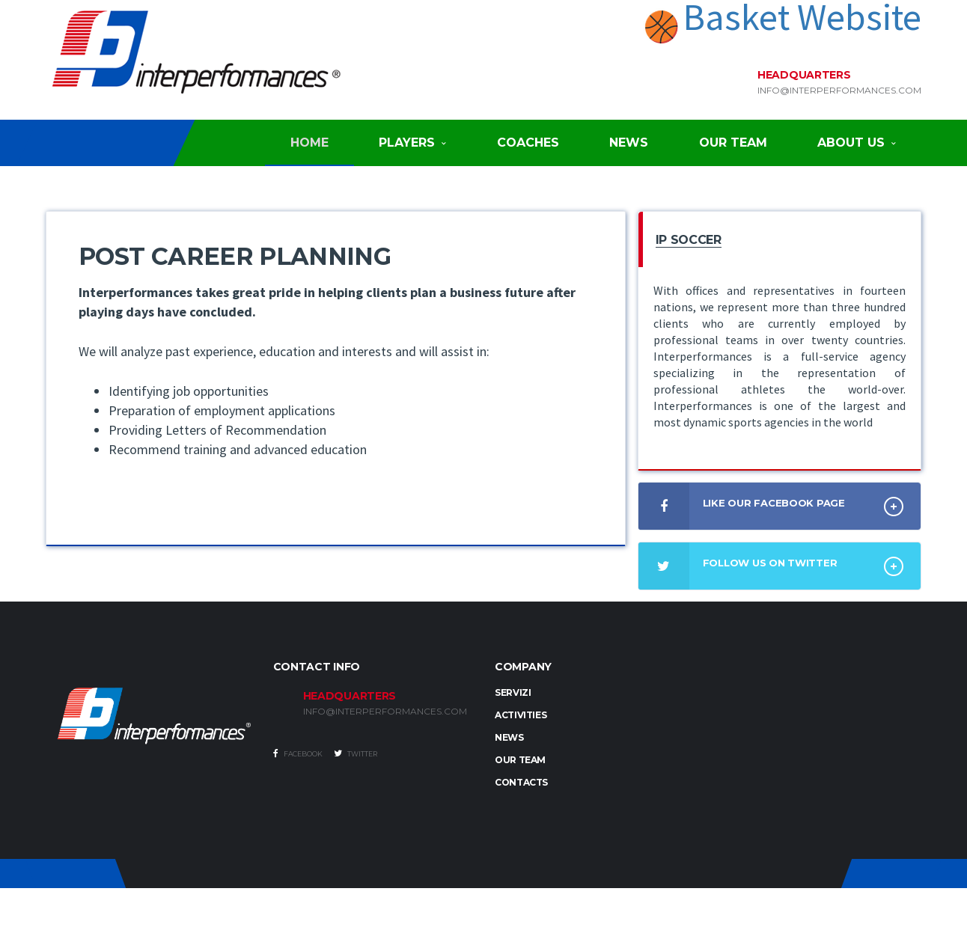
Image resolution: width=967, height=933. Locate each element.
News (628, 142)
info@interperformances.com (839, 90)
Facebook (298, 753)
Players (407, 142)
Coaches (528, 142)
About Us (851, 142)
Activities (520, 715)
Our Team (733, 142)
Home (309, 142)
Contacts (521, 782)
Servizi (513, 692)
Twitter (355, 753)
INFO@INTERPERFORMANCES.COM (385, 711)
